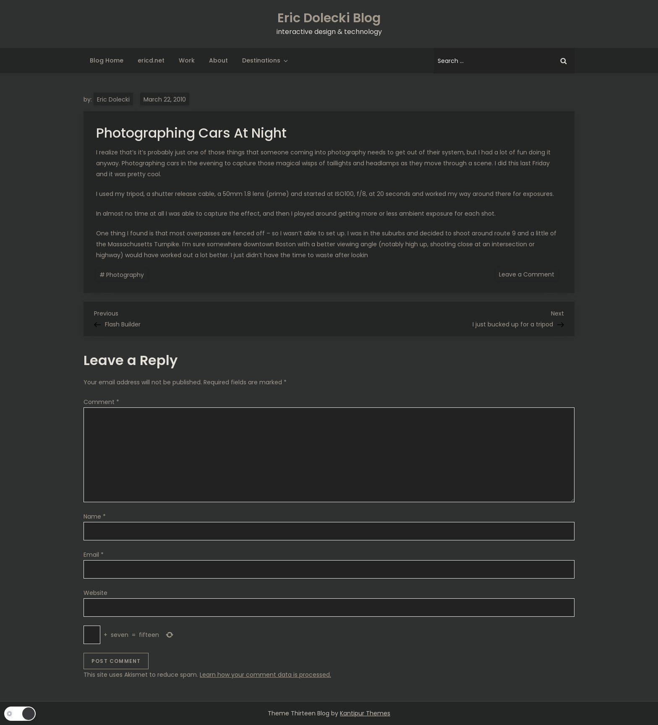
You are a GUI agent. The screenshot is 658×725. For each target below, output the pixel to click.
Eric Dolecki (113, 99)
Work (187, 60)
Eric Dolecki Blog (329, 18)
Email (94, 554)
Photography (125, 275)
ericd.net (151, 60)
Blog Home (106, 60)
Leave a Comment (528, 274)
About (218, 60)
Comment (101, 402)
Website (95, 593)
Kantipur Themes (365, 713)
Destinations (265, 60)
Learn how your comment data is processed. (265, 674)
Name (95, 516)
